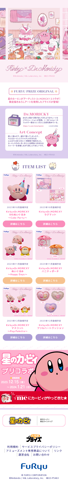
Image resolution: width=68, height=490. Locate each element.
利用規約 (12, 447)
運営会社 (23, 455)
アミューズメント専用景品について (28, 451)
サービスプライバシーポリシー (41, 447)
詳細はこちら (17, 223)
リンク (58, 451)
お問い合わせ (41, 455)
